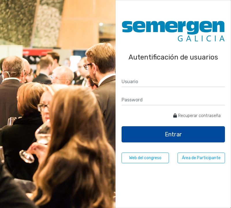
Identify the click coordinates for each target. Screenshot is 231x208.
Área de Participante (201, 157)
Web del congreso (145, 157)
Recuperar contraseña (197, 115)
